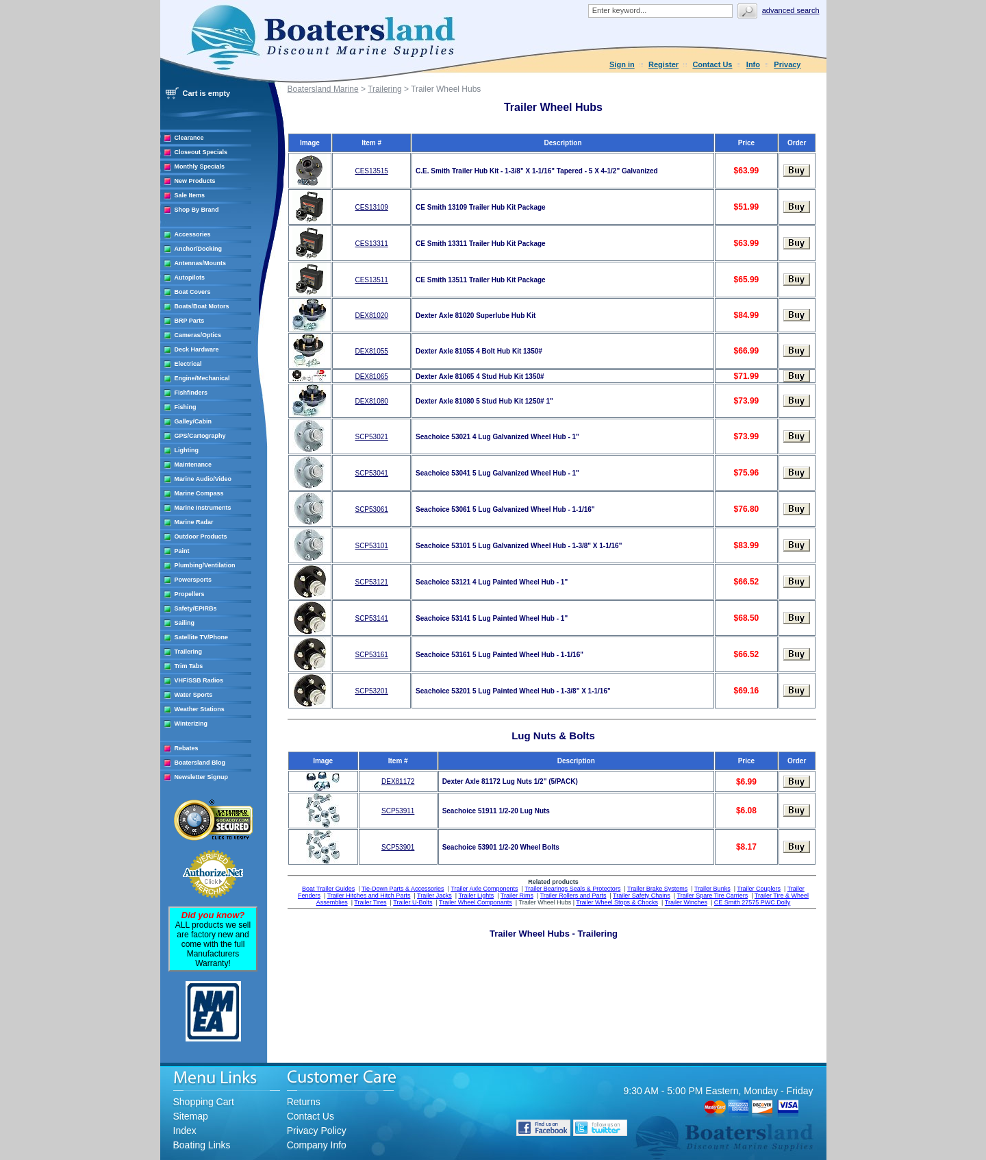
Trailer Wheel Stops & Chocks (617, 902)
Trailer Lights (476, 895)
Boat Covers (193, 291)
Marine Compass (199, 493)
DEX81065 (371, 376)
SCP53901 (397, 847)
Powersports (193, 579)
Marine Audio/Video (203, 479)
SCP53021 (371, 437)
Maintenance (193, 464)
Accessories (193, 234)
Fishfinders (191, 392)
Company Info (316, 1144)
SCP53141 (371, 618)
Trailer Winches (686, 902)
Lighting (187, 450)
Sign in (622, 64)
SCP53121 (371, 582)
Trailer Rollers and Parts (573, 895)
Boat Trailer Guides (328, 888)
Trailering (189, 651)
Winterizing (191, 723)
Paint (182, 550)
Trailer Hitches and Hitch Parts (369, 895)
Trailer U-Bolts (412, 902)
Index (185, 1130)
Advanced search (791, 10)
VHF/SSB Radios (199, 680)
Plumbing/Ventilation (205, 565)
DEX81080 (371, 401)
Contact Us (712, 64)
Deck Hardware (197, 349)
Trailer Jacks (434, 895)
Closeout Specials (201, 152)
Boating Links (202, 1144)
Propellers (190, 594)
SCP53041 (371, 473)
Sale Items (190, 195)
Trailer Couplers (759, 888)
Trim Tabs (189, 666)
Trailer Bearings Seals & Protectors (572, 888)
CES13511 (371, 280)
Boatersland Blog (200, 762)
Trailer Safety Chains (641, 895)
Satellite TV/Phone (202, 637)
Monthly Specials (200, 166)
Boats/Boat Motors (202, 306)
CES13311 (371, 243)
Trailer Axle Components (484, 888)
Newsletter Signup (202, 777)
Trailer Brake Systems (657, 888)
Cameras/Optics (198, 335)
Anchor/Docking (199, 248)
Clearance (189, 137)
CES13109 (371, 207)
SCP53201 (371, 691)
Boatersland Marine (323, 89)
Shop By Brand (197, 209)
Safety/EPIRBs (196, 608)
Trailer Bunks (712, 888)
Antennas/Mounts (201, 263)
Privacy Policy (316, 1130)
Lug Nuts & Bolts (553, 735)
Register (663, 64)
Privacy (787, 64)
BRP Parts (190, 320)
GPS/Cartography (200, 435)
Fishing (186, 407)
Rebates (187, 748)
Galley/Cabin (193, 421)
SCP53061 (371, 509)
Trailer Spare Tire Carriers (712, 895)
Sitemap (190, 1116)
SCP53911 (397, 811)
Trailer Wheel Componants (475, 902)
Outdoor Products (201, 536)
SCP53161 (371, 654)
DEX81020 (371, 315)
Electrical (188, 363)
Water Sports (194, 694)
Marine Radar (194, 522)
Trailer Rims (517, 895)
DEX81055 (371, 351)
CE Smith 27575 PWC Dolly (752, 902)
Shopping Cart (204, 1101)
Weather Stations (200, 709)
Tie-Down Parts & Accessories (403, 888)
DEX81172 (397, 781)
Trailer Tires (370, 902)
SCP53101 (371, 546)
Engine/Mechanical (202, 378)
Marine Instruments (203, 507)
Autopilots (190, 277)
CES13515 (371, 171)
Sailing (185, 622)
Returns (303, 1101)
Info (753, 64)
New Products (195, 180)
